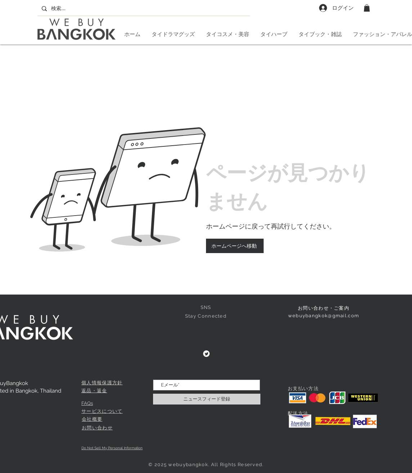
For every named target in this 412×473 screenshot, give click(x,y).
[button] (367, 8)
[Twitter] (206, 353)
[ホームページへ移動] (235, 246)
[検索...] (143, 9)
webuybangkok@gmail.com (323, 315)
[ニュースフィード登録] (206, 399)
